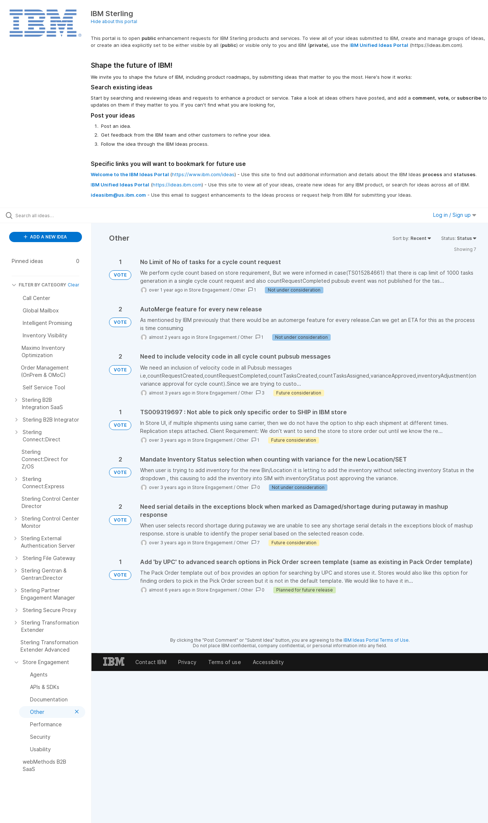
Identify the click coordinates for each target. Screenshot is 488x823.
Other (239, 290)
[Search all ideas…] (58, 215)
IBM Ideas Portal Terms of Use (376, 640)
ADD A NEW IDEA (45, 237)
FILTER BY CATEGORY (39, 285)
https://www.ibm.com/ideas (203, 174)
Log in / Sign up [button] (454, 215)
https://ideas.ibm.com (177, 185)
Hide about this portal (114, 21)
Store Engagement (209, 290)
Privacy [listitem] (187, 662)
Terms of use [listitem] (224, 662)
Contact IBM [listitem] (150, 662)
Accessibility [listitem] (268, 662)
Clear (73, 285)
